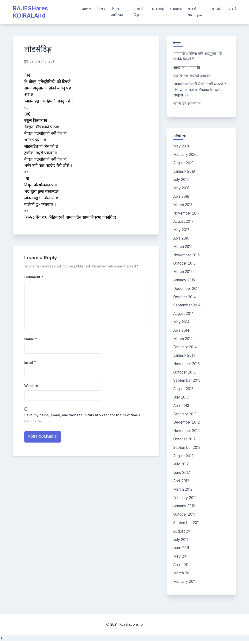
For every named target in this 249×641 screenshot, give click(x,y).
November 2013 (186, 364)
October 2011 (184, 514)
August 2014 (183, 313)
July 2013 (181, 397)
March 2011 (182, 573)
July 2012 (181, 464)
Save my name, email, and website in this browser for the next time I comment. (82, 418)
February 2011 (184, 581)
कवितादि (158, 8)
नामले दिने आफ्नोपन (186, 103)
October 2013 (184, 372)
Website (31, 386)
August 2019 (183, 163)
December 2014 (186, 288)
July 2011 (180, 539)
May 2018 (181, 188)
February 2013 (185, 414)
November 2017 (186, 213)
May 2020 (181, 146)
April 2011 (180, 564)
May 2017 (181, 230)
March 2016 (183, 246)
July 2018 (181, 179)
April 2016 (181, 238)
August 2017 (183, 221)
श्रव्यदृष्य (176, 8)
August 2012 (183, 456)
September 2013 (186, 380)
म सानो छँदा (138, 11)
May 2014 (181, 322)
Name (30, 339)
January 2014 (184, 355)
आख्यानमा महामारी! (186, 67)
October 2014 (184, 297)
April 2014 (181, 330)
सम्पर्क (216, 8)
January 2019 (184, 171)
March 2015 (183, 271)
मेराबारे (231, 8)
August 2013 (183, 389)
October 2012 (184, 439)
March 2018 (183, 205)
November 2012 (186, 430)
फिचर (101, 8)
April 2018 (181, 196)
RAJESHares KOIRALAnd (30, 12)
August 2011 (183, 531)
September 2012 (186, 447)
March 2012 (183, 489)
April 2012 (181, 481)
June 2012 (181, 472)
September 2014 (186, 305)
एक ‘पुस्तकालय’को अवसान (191, 75)
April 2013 (181, 405)
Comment (33, 277)
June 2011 (181, 548)
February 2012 (185, 497)
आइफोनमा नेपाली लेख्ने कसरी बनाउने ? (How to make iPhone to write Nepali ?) (199, 89)
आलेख (87, 8)
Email (30, 362)
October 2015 (184, 263)
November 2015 (186, 255)
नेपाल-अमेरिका (117, 11)
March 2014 (183, 338)
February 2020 (185, 154)
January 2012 (184, 506)
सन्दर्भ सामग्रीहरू (194, 11)
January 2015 (184, 280)
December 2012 (186, 422)
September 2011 (186, 522)
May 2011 (180, 556)
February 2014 (185, 347)
